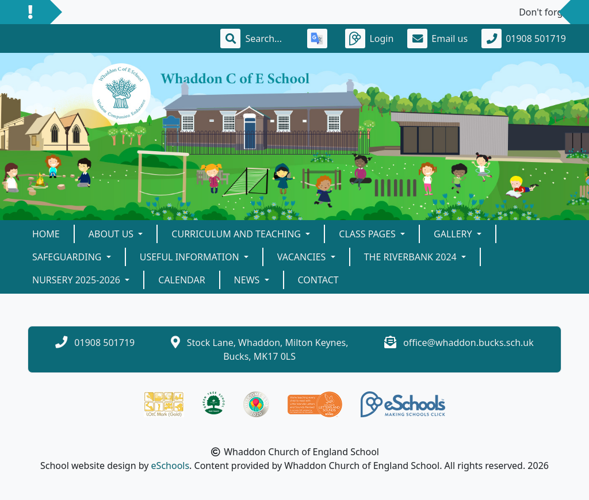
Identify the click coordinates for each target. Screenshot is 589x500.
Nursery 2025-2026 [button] (77, 280)
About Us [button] (112, 234)
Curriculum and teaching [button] (237, 234)
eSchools (170, 465)
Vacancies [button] (302, 257)
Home (46, 234)
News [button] (248, 280)
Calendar (181, 280)
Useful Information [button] (191, 257)
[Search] (269, 38)
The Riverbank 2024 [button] (411, 257)
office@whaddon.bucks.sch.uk (468, 342)
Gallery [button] (454, 234)
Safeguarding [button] (68, 257)
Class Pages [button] (368, 234)
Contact (318, 280)
